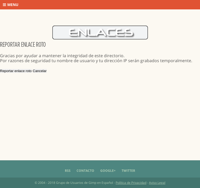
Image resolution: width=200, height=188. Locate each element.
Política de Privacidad (131, 182)
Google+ (108, 170)
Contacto (85, 170)
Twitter (128, 170)
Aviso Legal (157, 182)
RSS (68, 170)
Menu (10, 4)
